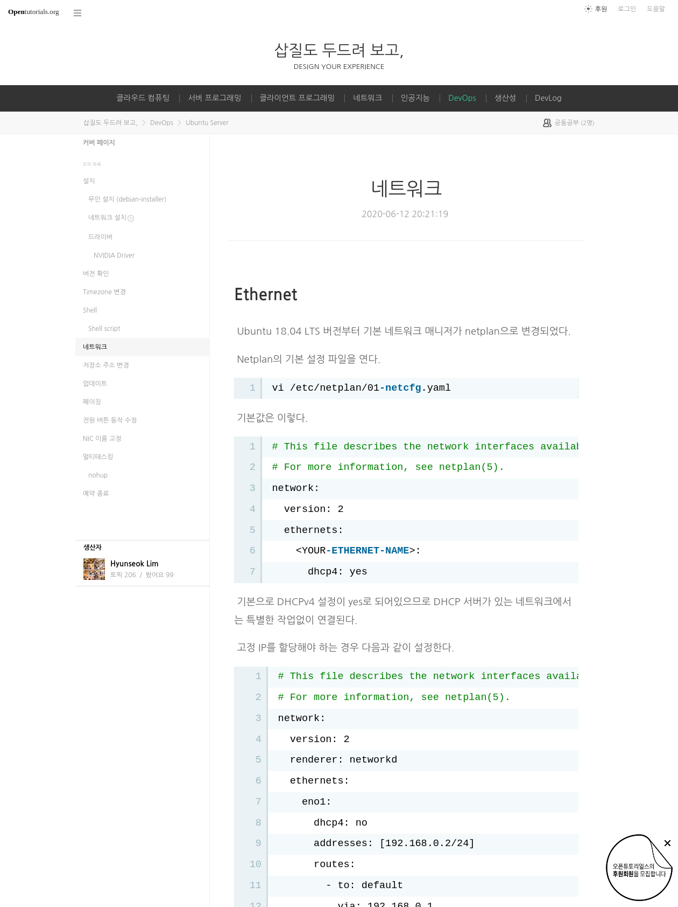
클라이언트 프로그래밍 (297, 98)
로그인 (627, 9)
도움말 (656, 9)
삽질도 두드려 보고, (339, 50)
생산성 (506, 98)
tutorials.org (33, 12)
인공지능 (415, 98)
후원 (601, 9)
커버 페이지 (99, 143)
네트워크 (367, 98)
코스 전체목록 (78, 13)
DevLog (548, 98)
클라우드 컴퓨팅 (143, 98)
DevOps (462, 98)
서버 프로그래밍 (214, 98)
